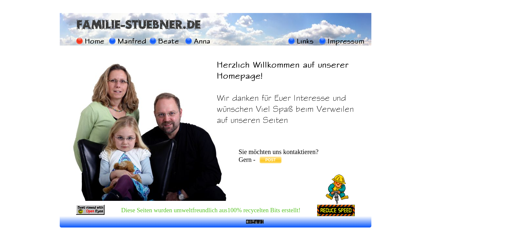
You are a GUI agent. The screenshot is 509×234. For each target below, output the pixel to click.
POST (270, 160)
